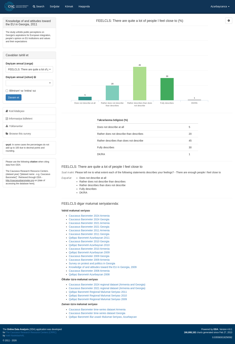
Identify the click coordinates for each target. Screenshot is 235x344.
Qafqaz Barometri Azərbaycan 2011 (89, 237)
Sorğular (54, 6)
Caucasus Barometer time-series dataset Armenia (97, 309)
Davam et (13, 97)
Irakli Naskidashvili (15, 335)
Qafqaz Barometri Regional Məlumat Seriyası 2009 (98, 299)
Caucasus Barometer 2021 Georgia (89, 226)
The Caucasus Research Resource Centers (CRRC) (31, 332)
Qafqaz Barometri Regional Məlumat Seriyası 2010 (98, 295)
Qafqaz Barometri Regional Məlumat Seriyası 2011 (98, 291)
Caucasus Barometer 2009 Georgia (89, 256)
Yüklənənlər (14, 126)
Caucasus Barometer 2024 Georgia (89, 219)
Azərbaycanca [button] (220, 6)
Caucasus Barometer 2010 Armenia (89, 248)
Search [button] (38, 6)
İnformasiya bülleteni (19, 118)
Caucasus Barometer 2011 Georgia (89, 234)
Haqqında (84, 6)
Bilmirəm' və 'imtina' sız (21, 90)
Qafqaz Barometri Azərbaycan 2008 (89, 274)
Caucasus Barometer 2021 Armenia (89, 223)
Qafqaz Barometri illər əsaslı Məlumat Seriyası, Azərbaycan (103, 316)
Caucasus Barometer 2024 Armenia (89, 215)
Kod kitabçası (15, 111)
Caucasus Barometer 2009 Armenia (89, 259)
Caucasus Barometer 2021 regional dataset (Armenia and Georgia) (107, 288)
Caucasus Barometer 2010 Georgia (89, 241)
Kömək (69, 6)
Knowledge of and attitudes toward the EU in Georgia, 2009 (103, 267)
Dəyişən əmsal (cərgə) (19, 63)
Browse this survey (18, 133)
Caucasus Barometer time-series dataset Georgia (97, 313)
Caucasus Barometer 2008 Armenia (89, 270)
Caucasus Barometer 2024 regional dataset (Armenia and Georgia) (107, 284)
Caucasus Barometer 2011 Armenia (89, 230)
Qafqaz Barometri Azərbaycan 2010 (89, 245)
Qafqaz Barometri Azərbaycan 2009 (89, 252)
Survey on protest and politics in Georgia (92, 263)
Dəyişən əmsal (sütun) (19, 77)
